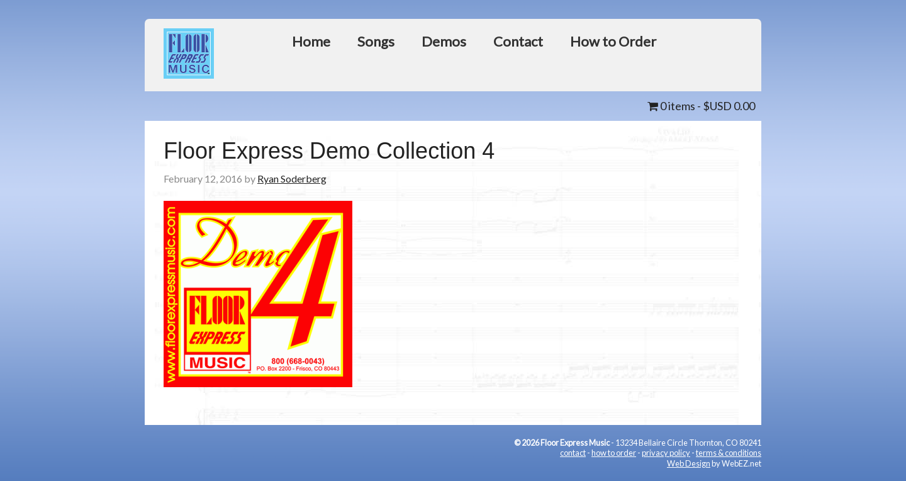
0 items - (701, 106)
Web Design (688, 463)
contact (573, 453)
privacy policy (666, 453)
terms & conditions (728, 453)
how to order (613, 453)
